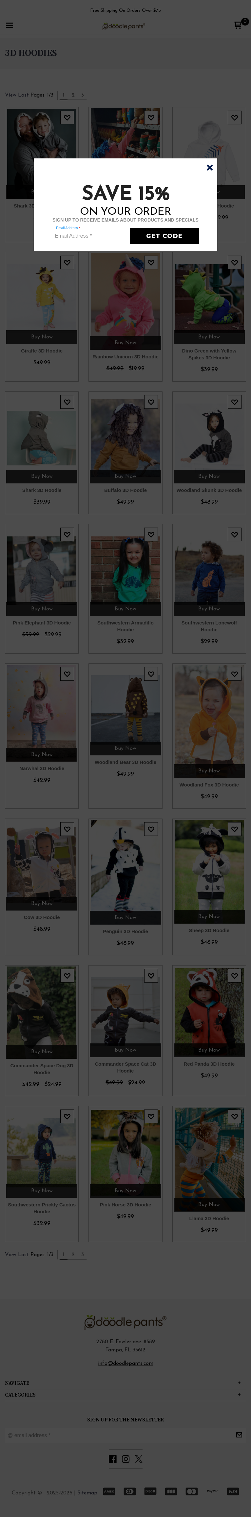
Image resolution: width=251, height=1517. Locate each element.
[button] (210, 167)
